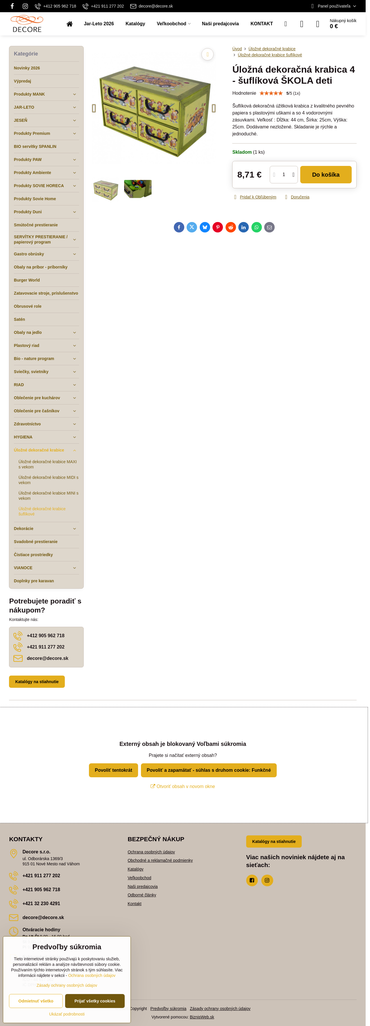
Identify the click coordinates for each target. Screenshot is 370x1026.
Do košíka (326, 174)
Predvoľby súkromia (168, 1008)
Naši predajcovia (143, 886)
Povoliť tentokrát (113, 770)
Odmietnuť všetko (35, 1001)
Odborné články (142, 895)
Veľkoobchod (139, 877)
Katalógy (135, 869)
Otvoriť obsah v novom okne (183, 786)
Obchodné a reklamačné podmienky (160, 860)
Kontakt (134, 903)
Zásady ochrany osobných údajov (220, 1008)
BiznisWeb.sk (202, 1017)
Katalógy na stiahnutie (36, 681)
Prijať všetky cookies (94, 1001)
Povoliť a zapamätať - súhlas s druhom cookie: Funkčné (209, 770)
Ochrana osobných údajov (151, 852)
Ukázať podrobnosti (67, 1014)
